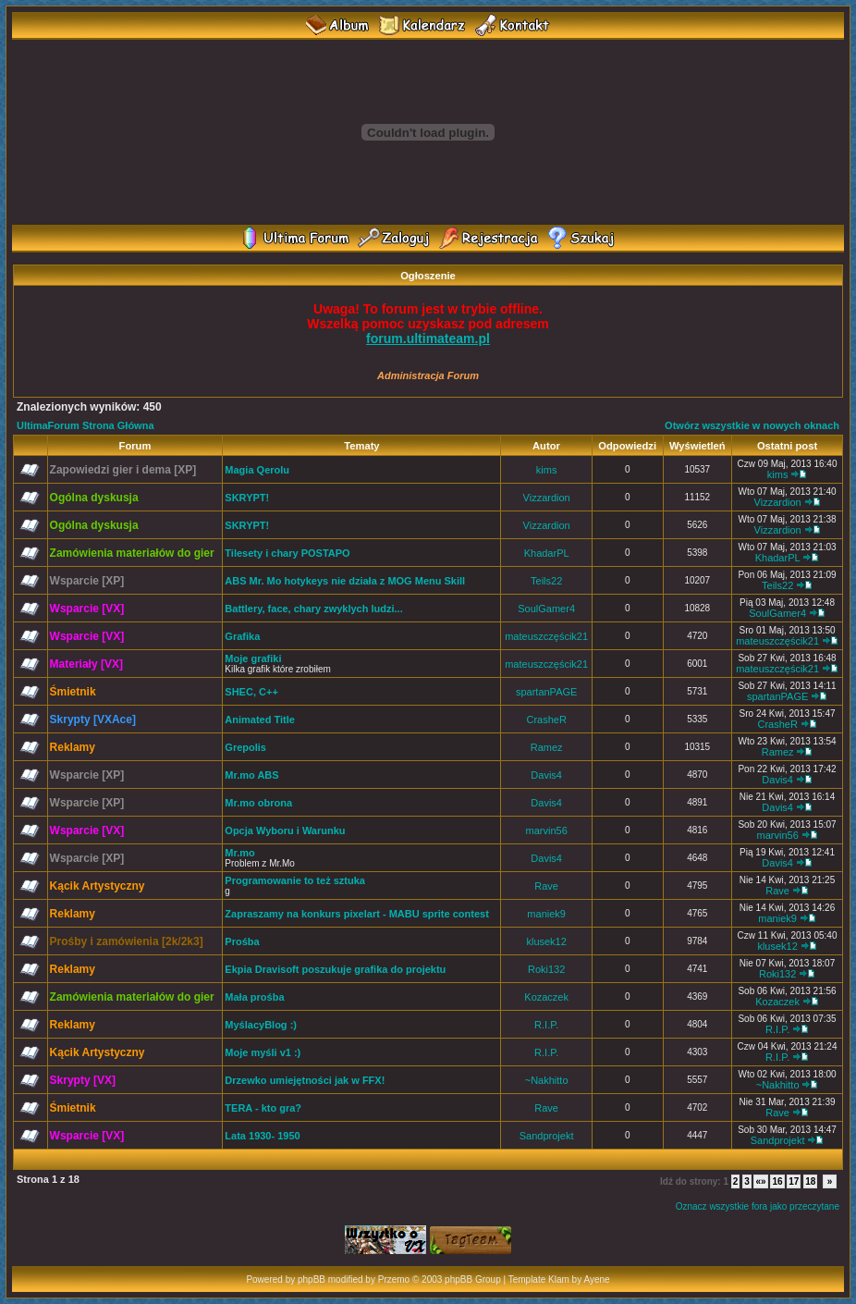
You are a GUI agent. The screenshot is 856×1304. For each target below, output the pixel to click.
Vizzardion (546, 497)
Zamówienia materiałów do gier (132, 553)
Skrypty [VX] (83, 1080)
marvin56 (547, 830)
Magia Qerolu (257, 469)
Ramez (547, 747)
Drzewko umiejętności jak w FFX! (305, 1080)
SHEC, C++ (251, 691)
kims (546, 469)
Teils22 (546, 580)
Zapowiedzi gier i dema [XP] (123, 469)
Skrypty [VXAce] (93, 719)
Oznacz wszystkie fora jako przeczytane (757, 1206)
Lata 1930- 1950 (262, 1135)
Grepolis (245, 747)
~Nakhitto (547, 1080)
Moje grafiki (253, 658)
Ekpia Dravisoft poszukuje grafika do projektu (335, 969)
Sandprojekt (547, 1135)
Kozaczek (546, 997)
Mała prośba (254, 997)
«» (760, 1181)
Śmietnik (73, 691)
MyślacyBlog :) (261, 1024)
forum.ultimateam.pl (428, 338)
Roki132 (546, 969)
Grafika (242, 636)
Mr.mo (239, 852)
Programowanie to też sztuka (295, 880)
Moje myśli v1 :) (262, 1052)
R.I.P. (546, 1024)
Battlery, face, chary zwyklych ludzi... (313, 608)
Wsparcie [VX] (87, 608)
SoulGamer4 (546, 608)
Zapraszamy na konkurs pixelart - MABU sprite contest (356, 913)
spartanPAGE (546, 691)
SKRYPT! (247, 497)
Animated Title (260, 719)
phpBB (311, 1279)
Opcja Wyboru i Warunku (285, 830)
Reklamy (72, 747)
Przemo (394, 1279)
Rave (546, 886)
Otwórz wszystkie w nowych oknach (752, 425)
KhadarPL (546, 553)
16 (777, 1181)
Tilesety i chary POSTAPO (287, 553)
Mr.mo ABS (251, 775)
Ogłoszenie (428, 275)
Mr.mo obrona (258, 802)
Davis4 (546, 775)
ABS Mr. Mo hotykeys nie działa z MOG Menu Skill (345, 580)
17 (794, 1181)
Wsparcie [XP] (87, 580)
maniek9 (546, 913)
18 (810, 1181)
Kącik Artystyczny (97, 886)
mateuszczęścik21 (546, 636)
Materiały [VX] (86, 664)
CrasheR (546, 719)
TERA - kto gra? (263, 1107)
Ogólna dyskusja (94, 497)
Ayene (596, 1279)
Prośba (242, 941)
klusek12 (546, 941)
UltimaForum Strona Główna (85, 425)
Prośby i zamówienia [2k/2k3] (126, 941)
